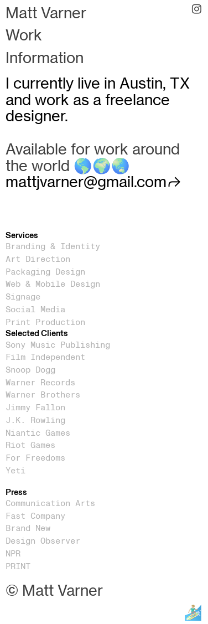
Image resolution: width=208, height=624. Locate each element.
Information (45, 58)
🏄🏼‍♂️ (193, 613)
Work (24, 35)
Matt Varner (46, 13)
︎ (196, 9)
